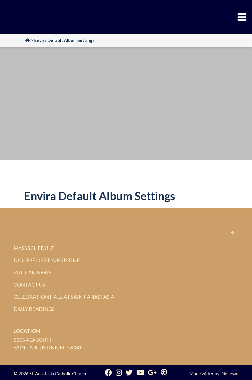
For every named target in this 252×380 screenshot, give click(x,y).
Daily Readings (34, 309)
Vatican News (32, 272)
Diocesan (229, 373)
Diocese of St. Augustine (47, 260)
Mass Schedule (34, 248)
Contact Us (29, 284)
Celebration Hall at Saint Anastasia (64, 297)
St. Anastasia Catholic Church (57, 373)
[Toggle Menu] (242, 17)
